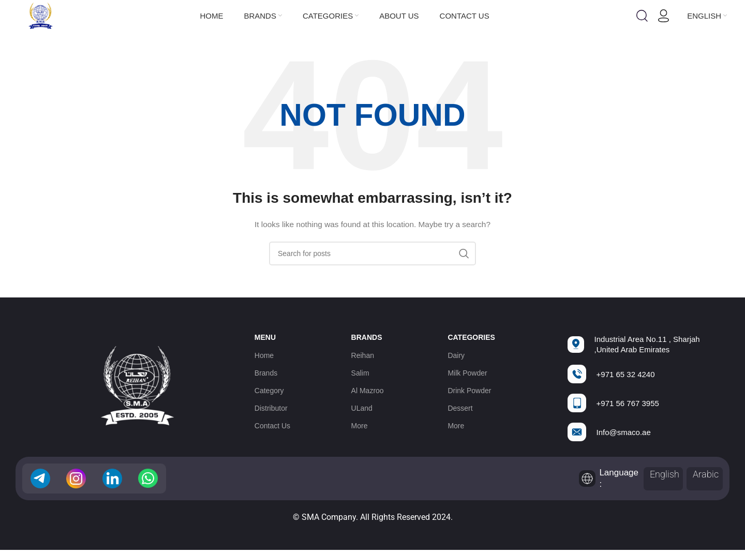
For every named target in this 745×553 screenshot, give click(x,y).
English (664, 474)
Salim (360, 373)
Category (269, 390)
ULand (362, 408)
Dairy (456, 355)
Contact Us (272, 426)
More (359, 426)
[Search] (642, 16)
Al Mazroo (367, 390)
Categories (471, 338)
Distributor (271, 408)
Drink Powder (469, 390)
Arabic (706, 474)
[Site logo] (40, 15)
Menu (265, 338)
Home (264, 355)
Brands (266, 373)
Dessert (460, 408)
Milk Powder (467, 373)
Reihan (362, 355)
